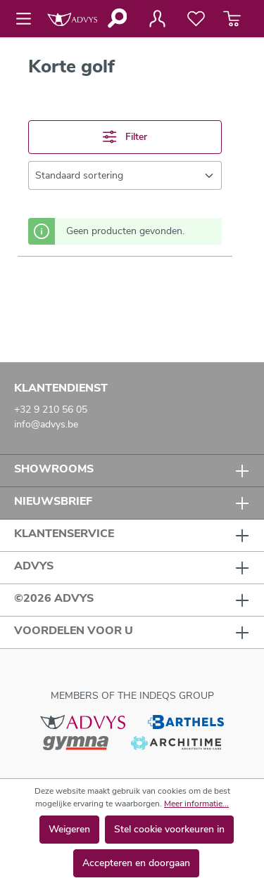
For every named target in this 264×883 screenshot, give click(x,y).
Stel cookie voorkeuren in (169, 829)
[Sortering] (125, 175)
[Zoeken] (116, 18)
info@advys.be (46, 424)
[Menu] (28, 19)
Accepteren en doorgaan (136, 863)
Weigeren (69, 829)
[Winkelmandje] (232, 19)
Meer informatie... (196, 803)
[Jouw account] (157, 19)
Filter (124, 136)
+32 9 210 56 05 (50, 409)
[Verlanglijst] (196, 19)
